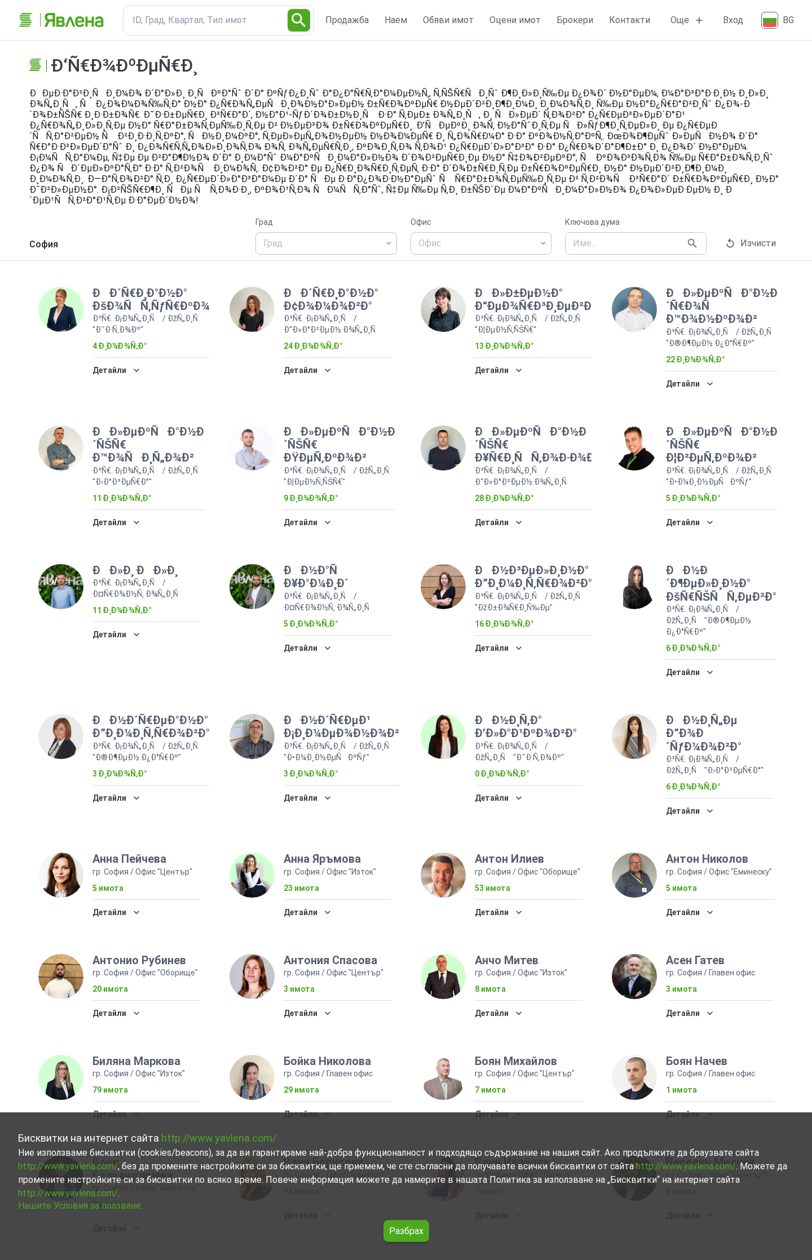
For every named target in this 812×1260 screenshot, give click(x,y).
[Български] (778, 20)
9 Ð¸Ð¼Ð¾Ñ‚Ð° (311, 498)
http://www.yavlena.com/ (218, 1138)
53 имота (492, 888)
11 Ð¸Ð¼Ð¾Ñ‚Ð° (122, 498)
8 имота (490, 988)
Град (264, 222)
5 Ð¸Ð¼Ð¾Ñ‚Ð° (693, 498)
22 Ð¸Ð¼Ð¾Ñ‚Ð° (695, 359)
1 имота (681, 1089)
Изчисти (751, 243)
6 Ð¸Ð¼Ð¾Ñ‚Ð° (693, 648)
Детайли (116, 370)
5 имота (107, 888)
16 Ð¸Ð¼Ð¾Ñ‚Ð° (504, 623)
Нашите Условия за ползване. (80, 1205)
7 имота (490, 1089)
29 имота (301, 1089)
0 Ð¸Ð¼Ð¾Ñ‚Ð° (502, 773)
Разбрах (406, 1231)
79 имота (110, 1089)
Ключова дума (592, 222)
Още (687, 20)
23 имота (301, 888)
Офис (421, 222)
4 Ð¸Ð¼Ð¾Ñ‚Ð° (119, 346)
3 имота (299, 988)
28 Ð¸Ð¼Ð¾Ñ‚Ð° (504, 498)
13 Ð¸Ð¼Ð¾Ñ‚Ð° (504, 346)
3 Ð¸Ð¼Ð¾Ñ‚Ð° (119, 773)
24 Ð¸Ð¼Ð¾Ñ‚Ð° (313, 346)
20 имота (110, 988)
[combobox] (326, 243)
